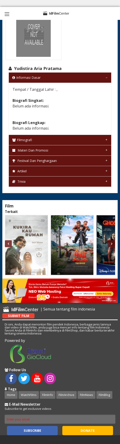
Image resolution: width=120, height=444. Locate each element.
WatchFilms (29, 395)
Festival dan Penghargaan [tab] (34, 160)
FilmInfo (47, 395)
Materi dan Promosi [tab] (30, 150)
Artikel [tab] (19, 171)
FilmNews (86, 395)
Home (11, 395)
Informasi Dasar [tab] (26, 77)
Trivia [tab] (18, 181)
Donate (88, 430)
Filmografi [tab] (22, 140)
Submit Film (18, 315)
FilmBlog (104, 395)
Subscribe (32, 430)
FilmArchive (66, 395)
